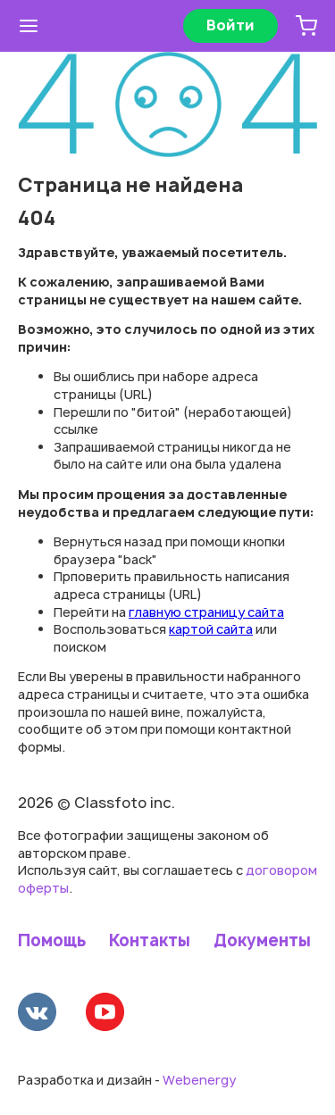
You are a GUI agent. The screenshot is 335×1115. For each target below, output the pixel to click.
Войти (230, 25)
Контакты (149, 941)
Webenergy (199, 1079)
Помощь (52, 941)
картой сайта (211, 628)
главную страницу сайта (206, 611)
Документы (262, 941)
